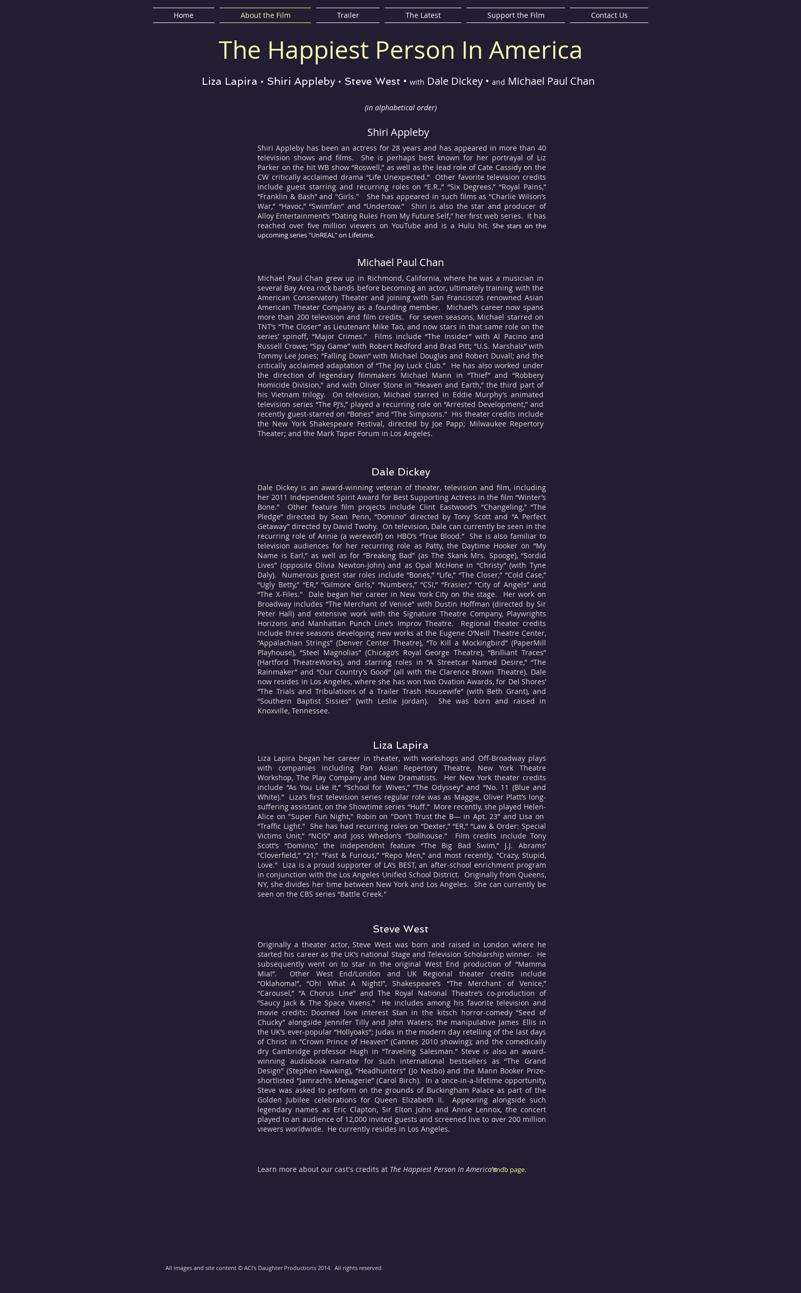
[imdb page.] (511, 1169)
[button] (602, 187)
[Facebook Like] (579, 1273)
